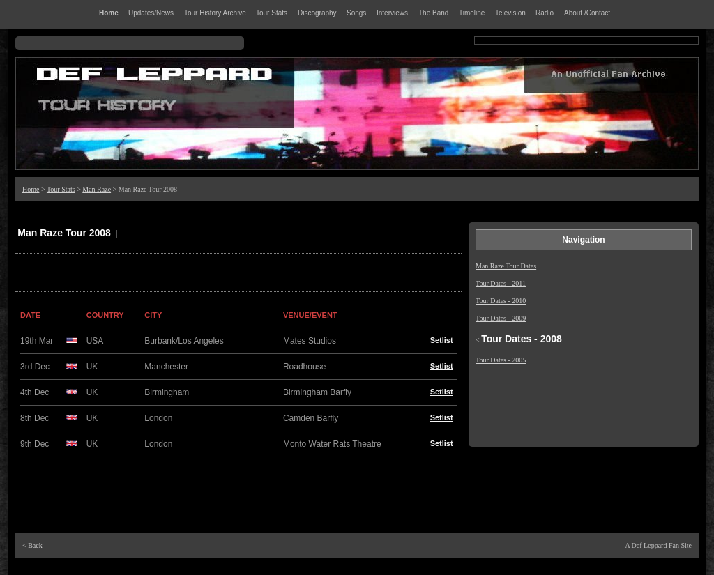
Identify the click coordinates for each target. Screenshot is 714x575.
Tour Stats (61, 189)
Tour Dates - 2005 (501, 360)
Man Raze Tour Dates (506, 266)
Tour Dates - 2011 (501, 283)
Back (35, 545)
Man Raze (96, 189)
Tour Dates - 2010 (501, 301)
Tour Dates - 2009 (501, 318)
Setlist (441, 340)
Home (30, 189)
